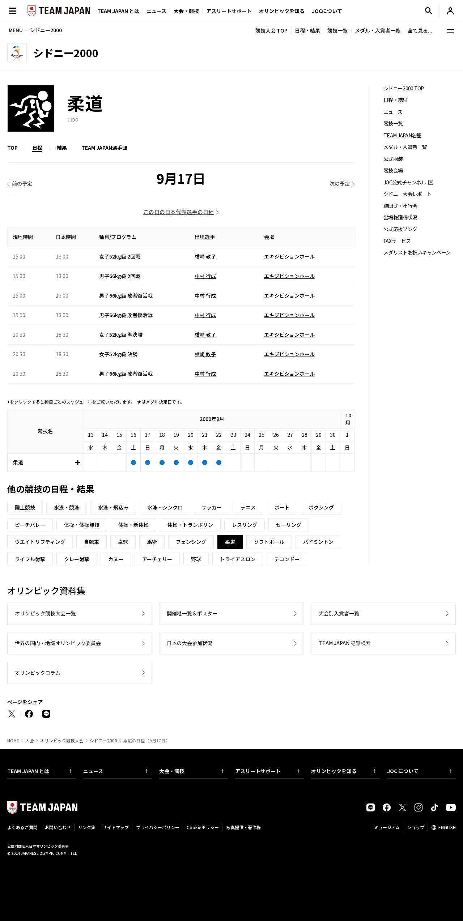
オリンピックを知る (282, 10)
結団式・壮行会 (400, 205)
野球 (196, 559)
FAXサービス (397, 241)
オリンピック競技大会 (62, 740)
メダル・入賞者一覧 (377, 30)
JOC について (419, 771)
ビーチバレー (30, 524)
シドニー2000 (103, 740)
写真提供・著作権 (243, 827)
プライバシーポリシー (157, 827)
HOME (13, 740)
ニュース (156, 10)
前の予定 (22, 183)
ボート (282, 507)
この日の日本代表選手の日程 (178, 212)
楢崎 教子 (205, 256)
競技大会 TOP (271, 30)
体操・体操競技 (81, 524)
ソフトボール (269, 541)
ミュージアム (387, 827)
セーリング (288, 524)
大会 (29, 740)
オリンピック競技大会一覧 (45, 613)
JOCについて (327, 10)
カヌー (115, 559)
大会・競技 (191, 771)
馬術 (152, 541)
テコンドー (287, 559)
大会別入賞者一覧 (339, 613)
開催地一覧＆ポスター (192, 613)
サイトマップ (116, 827)
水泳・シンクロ (165, 507)
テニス (248, 507)
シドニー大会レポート (407, 194)
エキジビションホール (289, 256)
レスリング (244, 524)
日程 (37, 147)
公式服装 (393, 158)
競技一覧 (337, 30)
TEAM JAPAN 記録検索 (345, 643)
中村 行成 (205, 276)
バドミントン (318, 541)
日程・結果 (307, 30)
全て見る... (420, 30)
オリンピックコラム (37, 672)
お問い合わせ (58, 827)
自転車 (91, 541)
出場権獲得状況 (400, 217)
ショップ (415, 827)
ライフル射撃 (30, 559)
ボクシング (321, 507)
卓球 (123, 541)
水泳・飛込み (113, 507)
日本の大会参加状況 (189, 643)
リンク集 (86, 827)
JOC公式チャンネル (404, 182)
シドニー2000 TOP (403, 88)
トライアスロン (237, 559)
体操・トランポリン (190, 524)
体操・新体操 (133, 524)
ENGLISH (447, 827)
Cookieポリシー (203, 827)
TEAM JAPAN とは (39, 771)
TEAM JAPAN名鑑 (402, 135)
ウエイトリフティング (40, 541)
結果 (62, 147)
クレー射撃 (76, 559)
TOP (12, 147)
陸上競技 (25, 507)
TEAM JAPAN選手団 (104, 147)
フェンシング (191, 541)
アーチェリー (157, 559)
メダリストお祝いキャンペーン (416, 252)
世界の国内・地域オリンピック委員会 (58, 643)
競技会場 (393, 170)
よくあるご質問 (22, 827)
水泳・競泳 (66, 507)
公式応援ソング (400, 229)
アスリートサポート (229, 10)
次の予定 (340, 183)
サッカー (211, 507)
